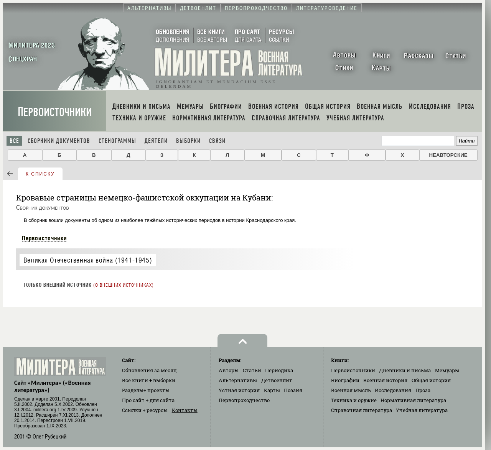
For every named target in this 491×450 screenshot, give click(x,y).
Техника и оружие (354, 400)
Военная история (385, 380)
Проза (422, 390)
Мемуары (447, 370)
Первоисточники (55, 112)
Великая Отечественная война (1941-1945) (87, 260)
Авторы (229, 370)
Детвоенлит (276, 380)
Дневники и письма (405, 370)
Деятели (156, 141)
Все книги (148, 380)
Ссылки (145, 410)
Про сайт (148, 400)
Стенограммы (117, 141)
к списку (40, 174)
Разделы (146, 390)
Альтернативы (238, 380)
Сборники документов (59, 141)
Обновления (149, 370)
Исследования (393, 390)
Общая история (431, 380)
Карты (272, 390)
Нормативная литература (413, 400)
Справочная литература (361, 410)
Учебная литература (422, 410)
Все (14, 141)
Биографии (345, 380)
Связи (217, 141)
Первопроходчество (244, 400)
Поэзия (293, 390)
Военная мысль (351, 390)
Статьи (252, 370)
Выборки (188, 141)
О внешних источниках (123, 285)
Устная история (239, 390)
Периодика (279, 370)
